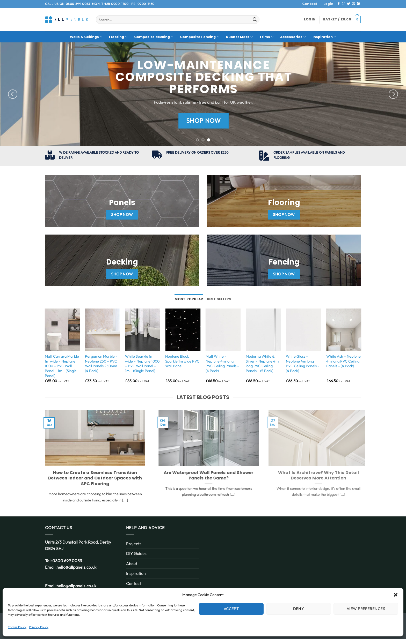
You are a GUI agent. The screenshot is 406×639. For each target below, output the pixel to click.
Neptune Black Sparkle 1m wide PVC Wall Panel (182, 361)
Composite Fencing (199, 36)
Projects (133, 543)
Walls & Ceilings (86, 36)
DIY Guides (136, 553)
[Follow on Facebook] (338, 4)
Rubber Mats (239, 36)
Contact (309, 4)
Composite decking (153, 36)
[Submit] (254, 19)
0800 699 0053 (78, 4)
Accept (231, 608)
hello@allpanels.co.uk (76, 567)
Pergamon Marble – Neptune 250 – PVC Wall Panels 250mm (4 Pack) (101, 363)
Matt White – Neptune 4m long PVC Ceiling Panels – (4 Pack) (222, 363)
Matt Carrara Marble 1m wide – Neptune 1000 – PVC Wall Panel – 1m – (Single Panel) (62, 366)
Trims (266, 36)
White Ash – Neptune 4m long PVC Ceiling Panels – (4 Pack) (343, 361)
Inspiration (324, 36)
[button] (395, 594)
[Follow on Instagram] (343, 4)
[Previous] (12, 94)
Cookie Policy (17, 627)
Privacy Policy (38, 627)
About (131, 563)
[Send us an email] (353, 4)
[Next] (393, 94)
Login (328, 4)
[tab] (189, 299)
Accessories (293, 36)
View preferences (366, 608)
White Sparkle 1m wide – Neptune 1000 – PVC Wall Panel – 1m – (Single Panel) (142, 363)
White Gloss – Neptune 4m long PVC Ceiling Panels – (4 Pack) (303, 363)
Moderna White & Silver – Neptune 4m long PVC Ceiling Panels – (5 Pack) (262, 363)
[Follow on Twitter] (348, 4)
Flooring (118, 36)
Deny (298, 608)
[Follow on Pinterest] (358, 4)
